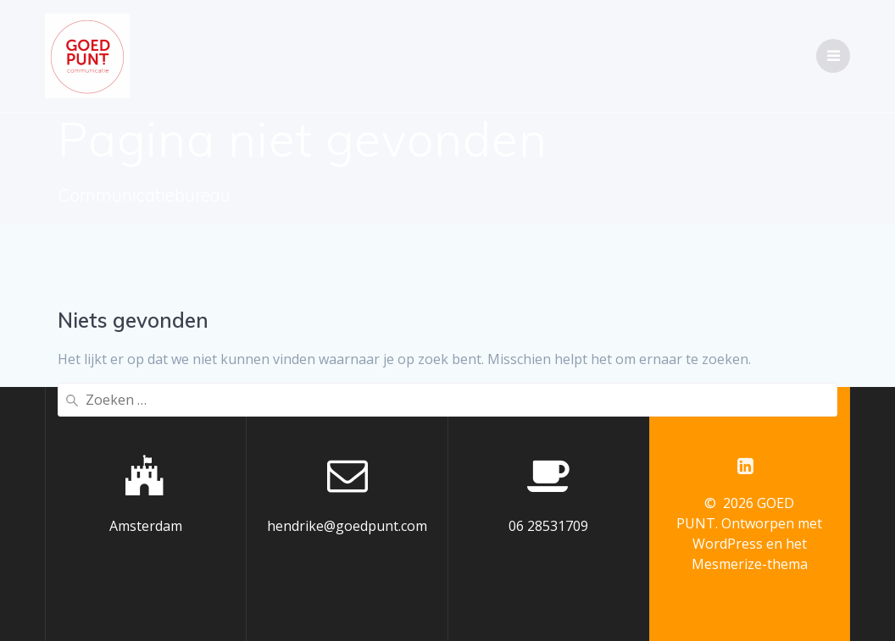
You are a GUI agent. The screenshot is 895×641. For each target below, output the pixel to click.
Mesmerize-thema (750, 564)
